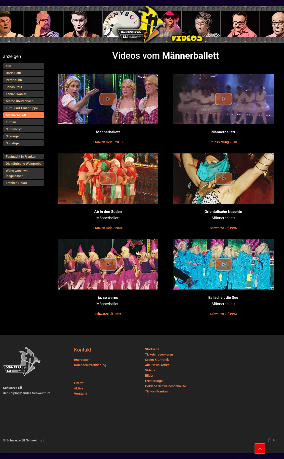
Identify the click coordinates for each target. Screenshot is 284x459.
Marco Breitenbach (19, 101)
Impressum (82, 360)
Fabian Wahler (16, 94)
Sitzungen (13, 136)
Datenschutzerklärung (90, 365)
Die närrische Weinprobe (24, 163)
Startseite (152, 349)
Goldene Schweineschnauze (165, 386)
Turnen (11, 122)
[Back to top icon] (260, 448)
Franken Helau (16, 183)
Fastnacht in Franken (21, 156)
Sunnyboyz (14, 129)
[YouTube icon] (274, 440)
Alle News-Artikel (158, 365)
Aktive (78, 388)
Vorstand (80, 393)
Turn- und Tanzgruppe (22, 108)
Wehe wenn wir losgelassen (17, 173)
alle (8, 66)
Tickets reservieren (159, 354)
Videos (150, 370)
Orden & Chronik (157, 360)
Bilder (149, 375)
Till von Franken (156, 391)
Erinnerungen (155, 381)
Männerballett (16, 115)
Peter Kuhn (14, 80)
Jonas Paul (14, 87)
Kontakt (82, 350)
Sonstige (12, 143)
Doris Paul (13, 73)
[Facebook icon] (269, 440)
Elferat (79, 383)
